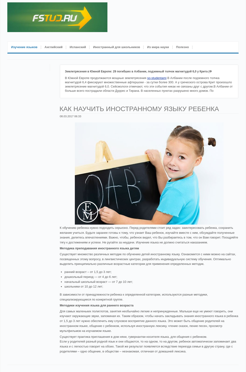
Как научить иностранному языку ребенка (139, 109)
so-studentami (157, 78)
